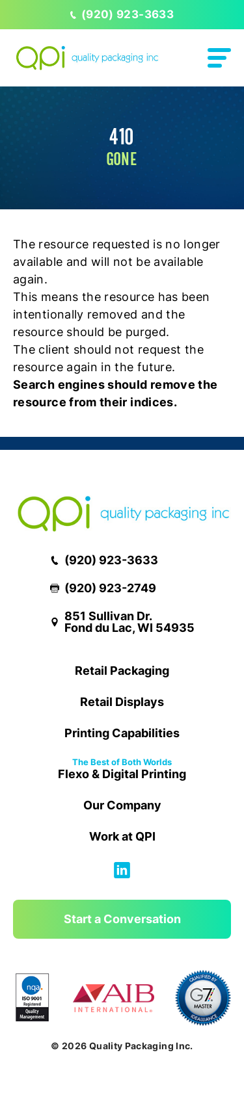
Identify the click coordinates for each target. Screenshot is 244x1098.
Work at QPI (122, 836)
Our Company (122, 805)
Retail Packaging (122, 670)
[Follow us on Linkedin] (122, 874)
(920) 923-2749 (103, 588)
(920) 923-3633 (122, 14)
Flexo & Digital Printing (122, 770)
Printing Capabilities (122, 733)
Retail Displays (122, 702)
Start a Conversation (122, 919)
